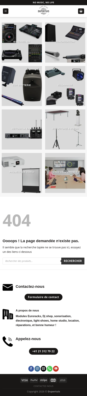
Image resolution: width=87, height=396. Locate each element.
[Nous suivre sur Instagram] (37, 369)
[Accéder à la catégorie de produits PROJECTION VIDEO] (22, 173)
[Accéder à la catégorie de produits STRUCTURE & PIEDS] (65, 129)
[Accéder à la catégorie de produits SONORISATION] (65, 42)
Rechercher (73, 261)
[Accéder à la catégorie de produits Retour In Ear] (22, 129)
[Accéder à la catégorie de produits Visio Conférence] (65, 173)
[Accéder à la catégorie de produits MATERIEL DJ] (22, 42)
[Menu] (6, 11)
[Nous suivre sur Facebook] (31, 369)
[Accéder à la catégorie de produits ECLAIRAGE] (65, 86)
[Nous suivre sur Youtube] (56, 369)
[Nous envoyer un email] (43, 369)
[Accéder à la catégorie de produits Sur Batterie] (22, 86)
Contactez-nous (43, 386)
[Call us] (50, 369)
